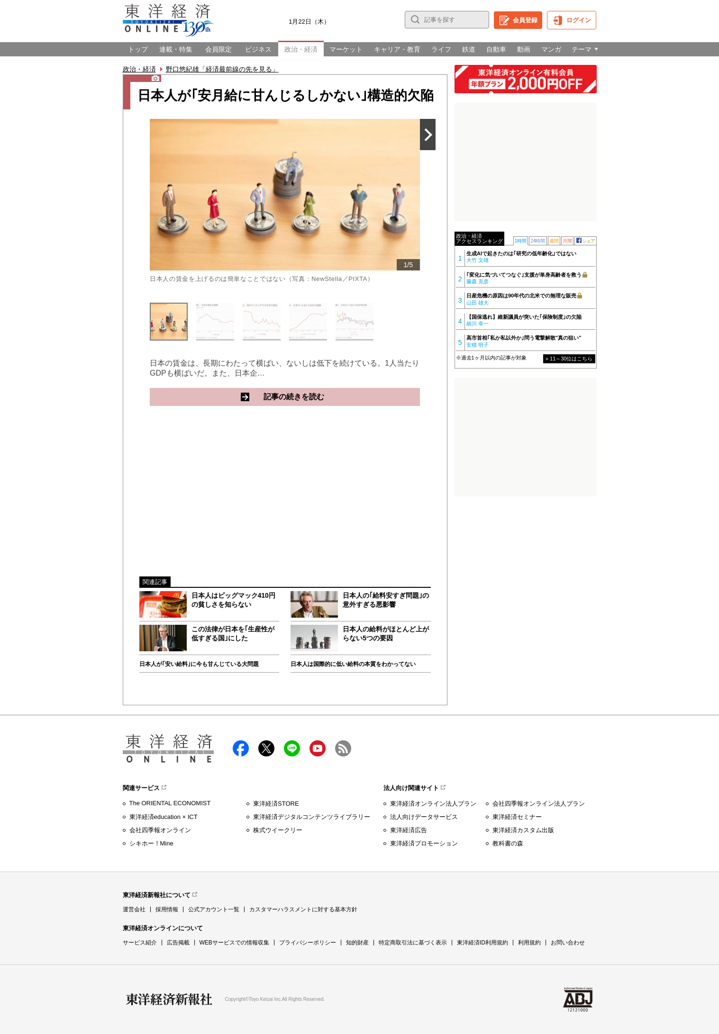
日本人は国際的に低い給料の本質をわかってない (353, 664)
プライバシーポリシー (307, 942)
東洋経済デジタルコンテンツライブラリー (311, 816)
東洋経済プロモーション (424, 843)
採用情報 (166, 909)
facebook (241, 748)
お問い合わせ (568, 942)
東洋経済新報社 (169, 999)
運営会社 (134, 909)
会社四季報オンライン (160, 830)
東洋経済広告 (408, 830)
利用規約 (529, 942)
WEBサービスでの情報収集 (234, 942)
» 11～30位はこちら (569, 358)
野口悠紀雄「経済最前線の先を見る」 (222, 69)
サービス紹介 (140, 942)
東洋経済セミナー (517, 816)
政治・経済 (139, 69)
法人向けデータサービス (424, 816)
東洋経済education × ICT (163, 816)
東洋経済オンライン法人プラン (433, 803)
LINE (292, 748)
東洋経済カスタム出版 (523, 830)
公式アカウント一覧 (213, 909)
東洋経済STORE (276, 803)
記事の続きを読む (330, 396)
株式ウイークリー (277, 830)
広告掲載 (178, 942)
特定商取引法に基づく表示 (413, 942)
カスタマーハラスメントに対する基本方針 (303, 909)
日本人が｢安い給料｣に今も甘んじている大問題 (199, 664)
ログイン (578, 20)
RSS (343, 748)
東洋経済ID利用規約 (482, 942)
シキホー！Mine (151, 843)
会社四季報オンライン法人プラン (538, 803)
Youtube (317, 748)
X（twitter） (266, 748)
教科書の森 (507, 843)
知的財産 (357, 942)
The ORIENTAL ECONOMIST (170, 803)
